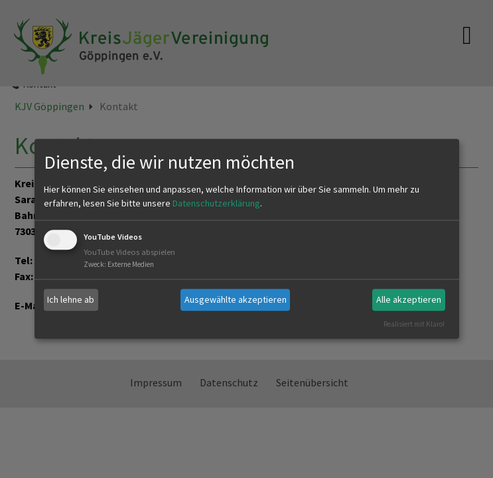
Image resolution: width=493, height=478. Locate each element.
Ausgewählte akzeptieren (235, 299)
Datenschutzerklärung (216, 203)
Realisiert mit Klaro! (414, 324)
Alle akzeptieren (408, 299)
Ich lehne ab (70, 299)
